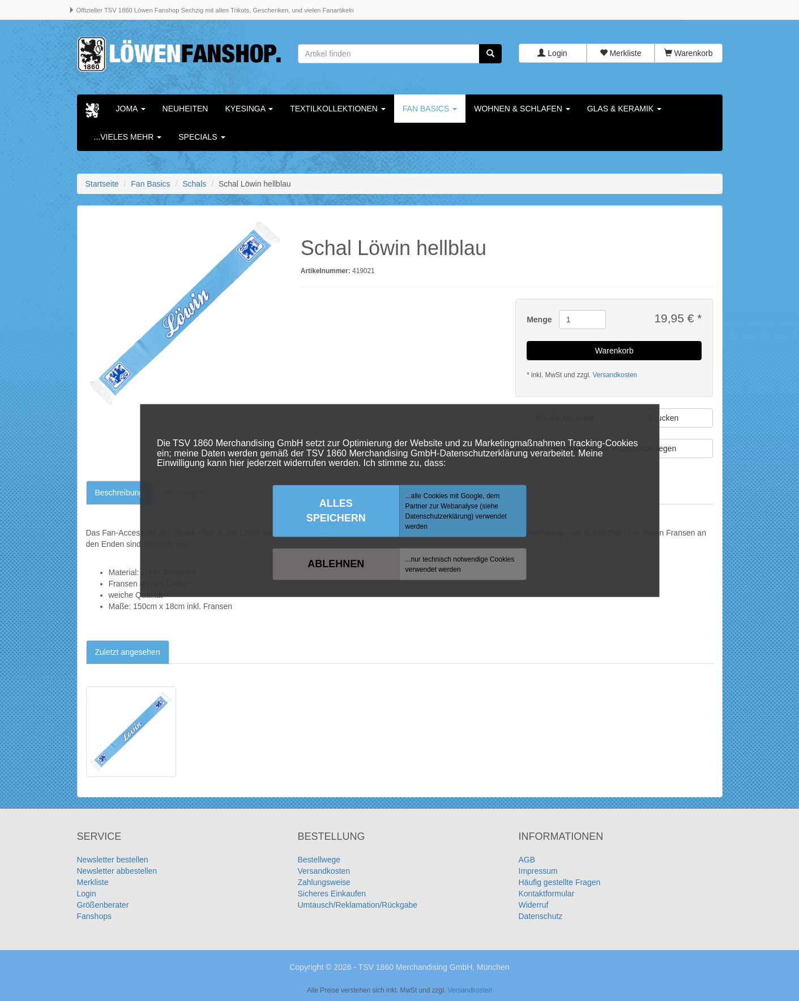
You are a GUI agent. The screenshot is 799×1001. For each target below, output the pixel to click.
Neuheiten (185, 108)
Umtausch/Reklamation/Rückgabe (358, 904)
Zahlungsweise (324, 882)
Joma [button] (131, 108)
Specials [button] (201, 136)
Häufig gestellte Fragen (560, 882)
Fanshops (94, 916)
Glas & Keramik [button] (624, 108)
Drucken (663, 417)
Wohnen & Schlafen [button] (522, 108)
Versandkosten (614, 375)
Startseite (102, 183)
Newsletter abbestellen (117, 870)
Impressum (538, 870)
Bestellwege (319, 859)
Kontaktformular (547, 893)
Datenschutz (541, 916)
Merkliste (621, 53)
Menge (538, 320)
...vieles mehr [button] (128, 136)
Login (552, 53)
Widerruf (534, 904)
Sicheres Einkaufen (332, 893)
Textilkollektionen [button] (338, 108)
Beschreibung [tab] (119, 492)
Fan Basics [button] (430, 108)
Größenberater (103, 904)
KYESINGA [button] (249, 108)
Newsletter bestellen (112, 859)
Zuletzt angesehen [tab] (127, 652)
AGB (527, 859)
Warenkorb (688, 53)
